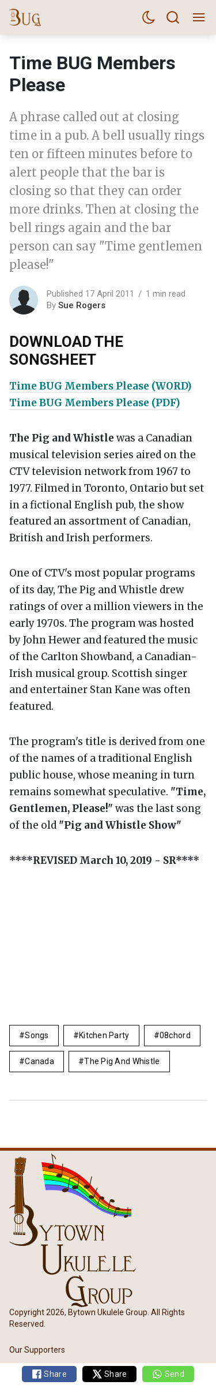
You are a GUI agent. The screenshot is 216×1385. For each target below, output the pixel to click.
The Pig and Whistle (122, 1061)
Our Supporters (37, 1349)
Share (49, 1374)
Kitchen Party (104, 1035)
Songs (36, 1035)
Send (168, 1374)
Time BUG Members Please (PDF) (94, 402)
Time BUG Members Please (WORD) (100, 386)
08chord (175, 1035)
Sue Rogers (81, 305)
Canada (39, 1061)
